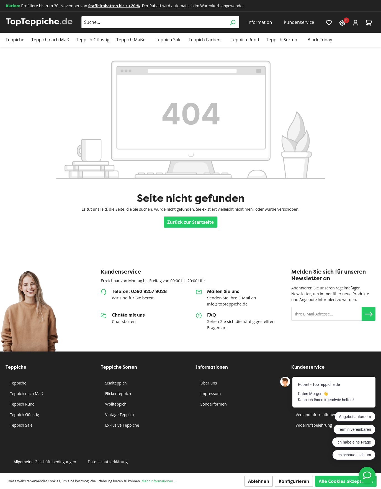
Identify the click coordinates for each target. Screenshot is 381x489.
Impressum (210, 393)
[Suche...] (153, 22)
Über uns (208, 383)
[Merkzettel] (329, 22)
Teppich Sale (21, 425)
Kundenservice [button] (299, 22)
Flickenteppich (117, 393)
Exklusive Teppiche (121, 425)
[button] (368, 314)
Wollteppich (115, 404)
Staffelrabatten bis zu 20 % (114, 5)
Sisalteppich (115, 383)
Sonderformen (213, 404)
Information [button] (260, 22)
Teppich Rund (22, 404)
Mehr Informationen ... (158, 481)
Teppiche (17, 383)
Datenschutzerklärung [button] (108, 461)
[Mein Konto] (355, 22)
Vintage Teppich (119, 414)
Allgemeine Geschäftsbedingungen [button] (45, 461)
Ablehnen (258, 481)
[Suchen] (232, 22)
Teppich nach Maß (26, 393)
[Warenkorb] (369, 22)
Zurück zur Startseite (190, 222)
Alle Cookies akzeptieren (346, 481)
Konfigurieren (294, 481)
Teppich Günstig (24, 414)
